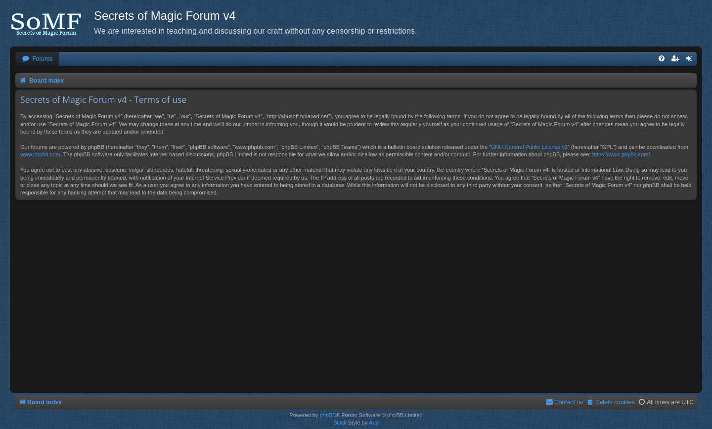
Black (340, 423)
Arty (374, 423)
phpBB (327, 415)
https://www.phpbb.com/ (621, 154)
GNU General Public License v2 (529, 147)
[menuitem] (37, 59)
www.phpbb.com (40, 154)
